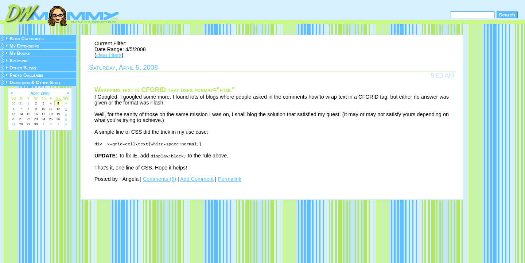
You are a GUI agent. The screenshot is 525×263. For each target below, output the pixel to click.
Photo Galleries (26, 75)
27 (13, 124)
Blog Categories (26, 38)
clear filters (109, 55)
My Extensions (24, 46)
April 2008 (40, 93)
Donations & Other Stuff (35, 82)
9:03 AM (442, 75)
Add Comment (197, 178)
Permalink (229, 178)
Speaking (18, 60)
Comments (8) (159, 178)
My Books (19, 53)
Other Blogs (22, 67)
